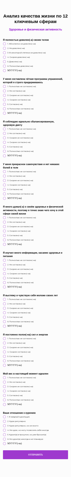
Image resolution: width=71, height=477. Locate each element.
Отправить (35, 454)
